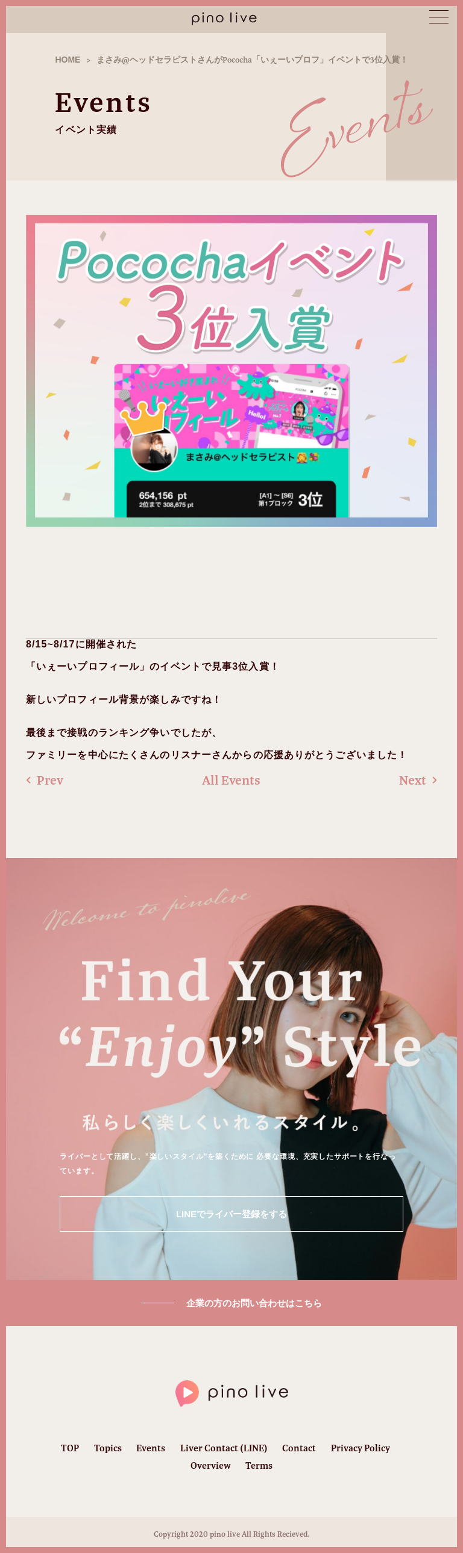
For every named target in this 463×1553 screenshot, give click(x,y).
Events (150, 1448)
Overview (211, 1465)
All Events (231, 780)
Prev (44, 780)
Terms (258, 1465)
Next (418, 780)
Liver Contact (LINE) (224, 1448)
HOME (67, 59)
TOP (70, 1448)
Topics (108, 1448)
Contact (299, 1448)
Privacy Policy (360, 1448)
